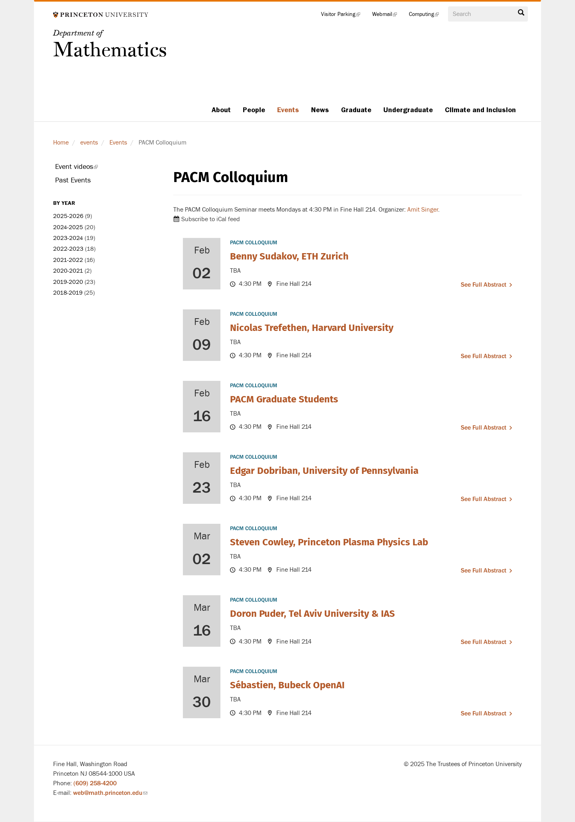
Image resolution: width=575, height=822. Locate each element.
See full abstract (483, 284)
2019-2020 (68, 282)
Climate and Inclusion (480, 109)
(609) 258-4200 (95, 783)
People (254, 109)
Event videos (87, 168)
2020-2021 (68, 270)
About (221, 109)
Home (61, 142)
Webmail (387, 16)
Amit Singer (422, 209)
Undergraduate (408, 109)
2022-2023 (68, 249)
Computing (427, 16)
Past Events (73, 180)
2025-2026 (68, 216)
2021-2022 (68, 260)
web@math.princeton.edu (110, 793)
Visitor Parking (343, 16)
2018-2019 (68, 292)
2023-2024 (68, 238)
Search (521, 13)
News (320, 109)
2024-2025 (68, 227)
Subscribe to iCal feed (210, 219)
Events (288, 109)
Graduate (356, 109)
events (89, 142)
